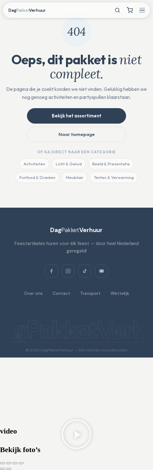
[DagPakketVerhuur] (76, 230)
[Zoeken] (117, 10)
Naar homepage (77, 134)
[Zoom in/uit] (2, 463)
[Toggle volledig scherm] (8, 463)
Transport (90, 293)
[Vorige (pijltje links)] (2, 469)
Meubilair (74, 177)
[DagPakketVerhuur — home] (32, 10)
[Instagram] (68, 271)
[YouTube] (101, 271)
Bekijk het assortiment (76, 116)
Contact (61, 293)
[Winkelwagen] (129, 10)
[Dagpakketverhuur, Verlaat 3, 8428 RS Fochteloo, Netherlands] (76, 392)
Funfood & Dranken (37, 177)
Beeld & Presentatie (111, 163)
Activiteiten (34, 163)
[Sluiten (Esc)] (21, 463)
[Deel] (14, 463)
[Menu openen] (142, 10)
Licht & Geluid (69, 163)
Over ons (33, 293)
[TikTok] (84, 271)
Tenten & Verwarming (114, 177)
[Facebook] (51, 271)
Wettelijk (120, 293)
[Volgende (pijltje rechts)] (8, 469)
